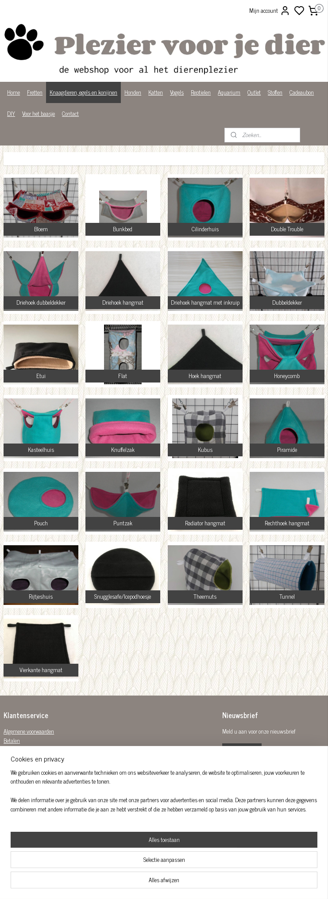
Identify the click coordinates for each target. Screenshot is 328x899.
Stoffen (275, 92)
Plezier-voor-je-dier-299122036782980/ (146, 835)
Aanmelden (242, 751)
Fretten (34, 92)
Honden (132, 92)
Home (13, 92)
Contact (70, 113)
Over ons (13, 768)
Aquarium (229, 92)
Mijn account (269, 10)
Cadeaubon (301, 92)
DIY (11, 113)
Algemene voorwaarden (29, 731)
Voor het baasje (38, 113)
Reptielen (201, 92)
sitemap (194, 883)
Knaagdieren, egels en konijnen (83, 92)
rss (207, 883)
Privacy (12, 777)
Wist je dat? (17, 786)
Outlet (254, 92)
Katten (155, 92)
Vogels (177, 92)
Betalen (12, 740)
